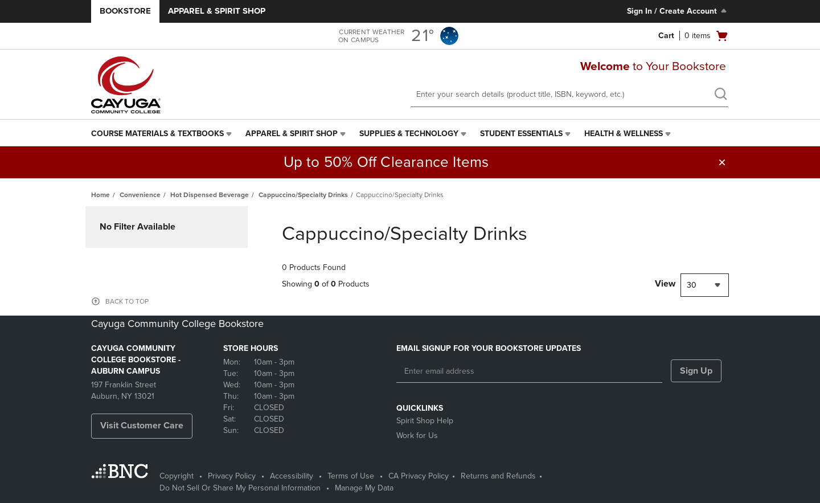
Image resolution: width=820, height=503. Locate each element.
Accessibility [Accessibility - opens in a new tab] (291, 476)
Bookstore (125, 11)
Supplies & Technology (408, 133)
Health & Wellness (623, 133)
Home (100, 195)
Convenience (140, 195)
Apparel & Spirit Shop (216, 11)
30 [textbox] (691, 285)
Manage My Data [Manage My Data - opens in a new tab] (364, 488)
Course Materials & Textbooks (157, 133)
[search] (720, 95)
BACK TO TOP (127, 301)
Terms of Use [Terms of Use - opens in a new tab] (350, 476)
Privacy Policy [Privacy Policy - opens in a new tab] (232, 476)
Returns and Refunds (498, 476)
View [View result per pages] (665, 283)
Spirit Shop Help (424, 421)
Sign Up (696, 371)
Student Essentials (521, 133)
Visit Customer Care (141, 425)
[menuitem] (162, 134)
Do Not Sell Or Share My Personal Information (240, 488)
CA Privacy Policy (418, 476)
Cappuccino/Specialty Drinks (303, 195)
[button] (722, 162)
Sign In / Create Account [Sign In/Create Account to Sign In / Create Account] (678, 11)
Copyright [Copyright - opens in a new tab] (176, 476)
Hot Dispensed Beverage (209, 195)
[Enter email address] (529, 371)
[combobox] (704, 285)
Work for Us (417, 435)
